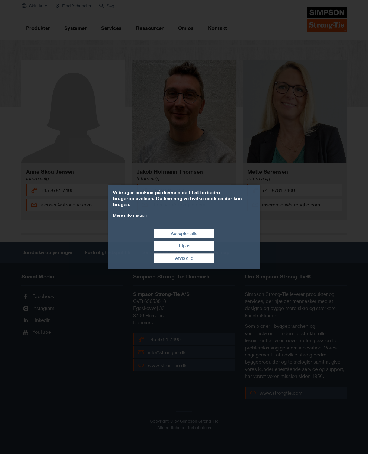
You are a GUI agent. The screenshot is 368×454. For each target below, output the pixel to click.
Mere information (130, 215)
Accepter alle (184, 233)
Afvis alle (184, 258)
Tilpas (184, 245)
